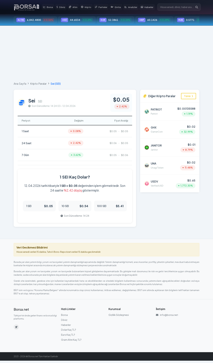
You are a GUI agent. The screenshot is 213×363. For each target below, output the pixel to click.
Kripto (87, 7)
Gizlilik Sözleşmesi (118, 317)
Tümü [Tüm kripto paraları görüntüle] (188, 96)
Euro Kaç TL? (68, 336)
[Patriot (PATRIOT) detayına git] (169, 111)
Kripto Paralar (38, 84)
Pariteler (102, 7)
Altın (74, 7)
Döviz (62, 7)
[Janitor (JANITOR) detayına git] (169, 145)
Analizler (132, 7)
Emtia (117, 7)
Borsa (50, 7)
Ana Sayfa (20, 84)
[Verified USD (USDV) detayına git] (169, 179)
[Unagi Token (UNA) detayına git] (169, 162)
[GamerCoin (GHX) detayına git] (169, 128)
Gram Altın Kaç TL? (71, 341)
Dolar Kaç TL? (68, 332)
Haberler (148, 7)
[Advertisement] (106, 53)
